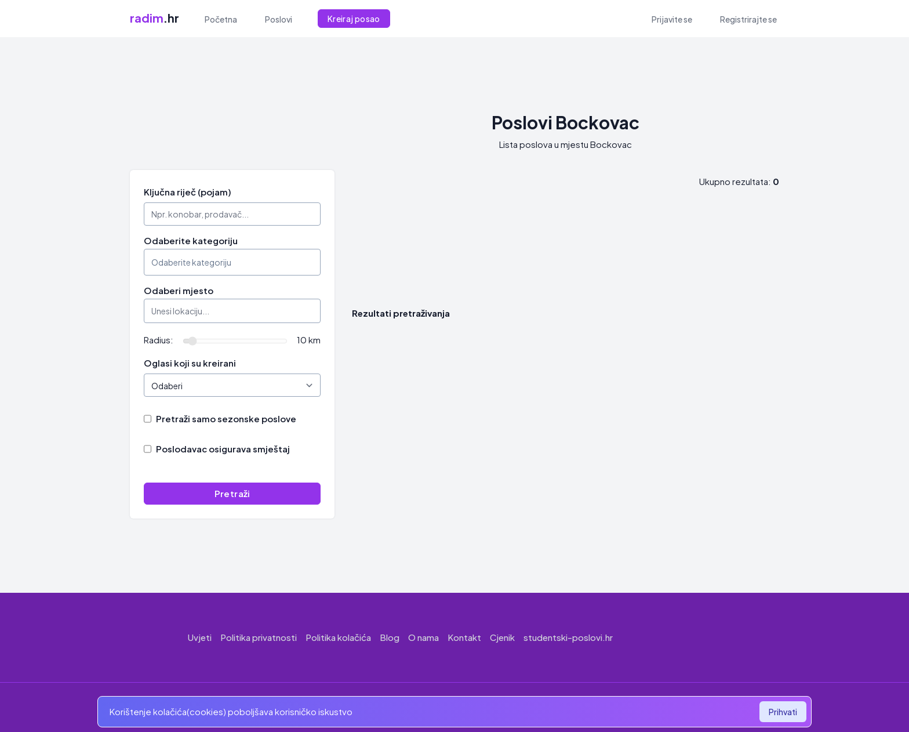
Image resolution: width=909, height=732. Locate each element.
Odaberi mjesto (178, 290)
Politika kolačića (338, 637)
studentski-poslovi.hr (568, 637)
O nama (423, 637)
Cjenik (502, 637)
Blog (389, 637)
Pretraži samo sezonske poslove (226, 418)
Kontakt (464, 637)
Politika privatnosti (258, 637)
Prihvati (783, 711)
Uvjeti (200, 637)
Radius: (158, 339)
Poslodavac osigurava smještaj (223, 448)
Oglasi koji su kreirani (190, 362)
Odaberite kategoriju (191, 240)
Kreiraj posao (354, 18)
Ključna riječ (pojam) (187, 191)
